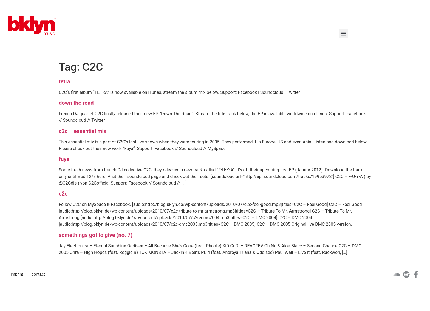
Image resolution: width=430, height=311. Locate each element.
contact (38, 274)
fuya (64, 159)
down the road (76, 103)
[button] (343, 33)
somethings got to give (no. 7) (95, 235)
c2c (63, 193)
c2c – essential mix (82, 131)
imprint (17, 274)
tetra (64, 81)
